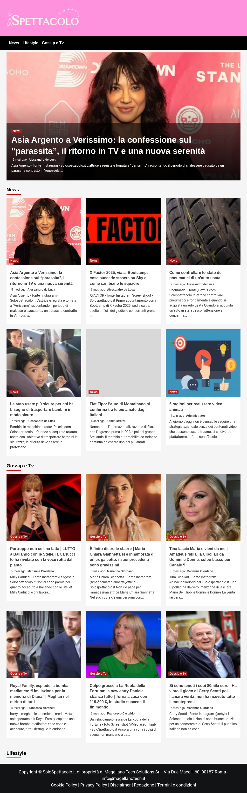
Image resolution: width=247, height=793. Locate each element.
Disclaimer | (122, 784)
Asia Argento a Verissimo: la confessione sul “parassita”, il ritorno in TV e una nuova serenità (41, 278)
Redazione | (145, 784)
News (14, 43)
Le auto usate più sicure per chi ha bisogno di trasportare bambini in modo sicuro (42, 409)
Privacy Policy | (95, 784)
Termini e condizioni (176, 784)
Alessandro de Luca (42, 159)
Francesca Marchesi (41, 708)
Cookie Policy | (65, 784)
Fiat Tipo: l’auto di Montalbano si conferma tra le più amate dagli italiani (120, 409)
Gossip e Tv (53, 43)
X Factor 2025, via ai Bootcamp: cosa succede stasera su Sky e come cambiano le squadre (119, 278)
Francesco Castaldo (121, 713)
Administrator (115, 421)
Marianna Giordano (40, 571)
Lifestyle (30, 43)
